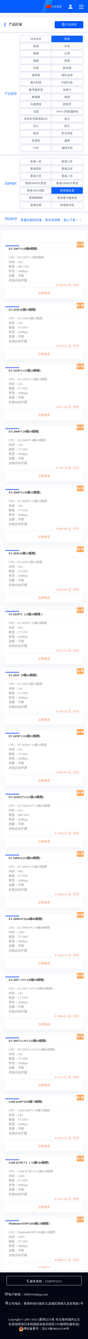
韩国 (36, 53)
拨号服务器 (36, 89)
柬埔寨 (36, 97)
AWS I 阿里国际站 (67, 111)
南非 (36, 133)
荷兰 (67, 126)
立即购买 (44, 336)
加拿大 (67, 89)
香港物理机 (36, 197)
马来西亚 (36, 104)
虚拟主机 (67, 148)
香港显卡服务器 (67, 197)
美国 (36, 46)
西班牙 (67, 104)
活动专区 (36, 39)
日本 (67, 46)
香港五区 (67, 168)
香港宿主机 (67, 205)
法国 (36, 111)
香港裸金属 (67, 190)
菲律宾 (36, 140)
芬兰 (36, 126)
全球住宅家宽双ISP (36, 118)
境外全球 (67, 75)
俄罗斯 (36, 75)
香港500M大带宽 (35, 183)
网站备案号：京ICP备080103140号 (44, 1328)
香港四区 (36, 168)
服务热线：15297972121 (44, 1281)
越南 (67, 140)
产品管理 (69, 25)
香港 (67, 39)
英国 (67, 60)
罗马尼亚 (67, 133)
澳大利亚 (36, 82)
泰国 (67, 97)
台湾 (67, 53)
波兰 (67, 118)
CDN (36, 148)
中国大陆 (67, 82)
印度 (36, 68)
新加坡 (67, 68)
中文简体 (54, 6)
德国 (36, 60)
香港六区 (36, 176)
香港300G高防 (36, 190)
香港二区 (67, 176)
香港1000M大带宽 (67, 183)
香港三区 (67, 161)
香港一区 (36, 161)
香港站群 (36, 205)
